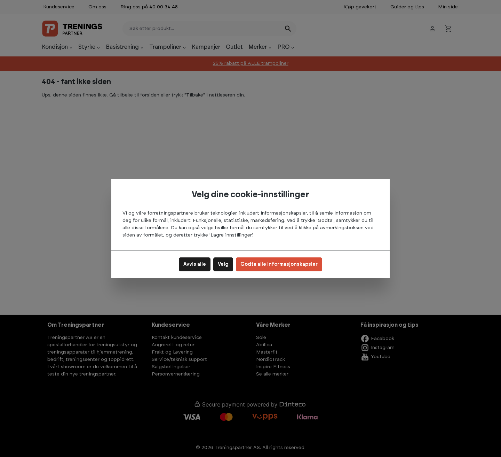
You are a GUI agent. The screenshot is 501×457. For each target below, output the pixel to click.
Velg (223, 264)
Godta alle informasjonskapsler (279, 264)
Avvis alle (194, 264)
